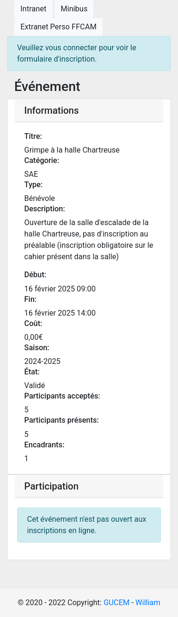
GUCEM (116, 602)
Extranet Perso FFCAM (58, 26)
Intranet (33, 8)
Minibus (74, 8)
